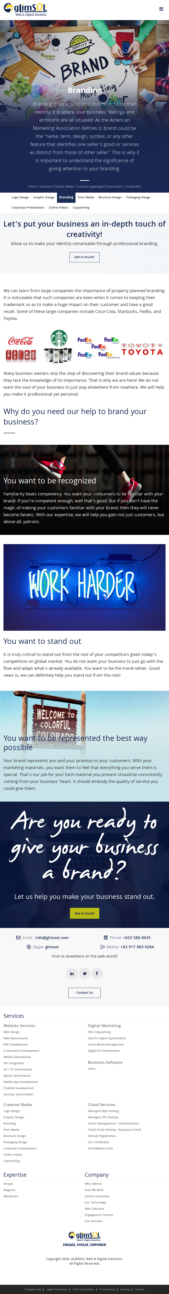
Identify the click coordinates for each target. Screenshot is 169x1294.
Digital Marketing (104, 1026)
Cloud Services (101, 1105)
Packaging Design (138, 197)
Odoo (91, 1069)
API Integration (13, 1063)
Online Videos (58, 207)
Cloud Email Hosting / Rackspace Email (114, 1130)
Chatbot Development (18, 1088)
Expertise (15, 1176)
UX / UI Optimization (17, 1070)
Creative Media (64, 186)
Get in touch (84, 914)
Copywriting (81, 207)
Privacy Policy (107, 1289)
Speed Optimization (17, 1076)
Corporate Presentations (20, 1149)
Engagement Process (99, 1215)
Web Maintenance (15, 1038)
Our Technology (95, 1203)
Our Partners (94, 1221)
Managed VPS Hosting (103, 1117)
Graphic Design (44, 197)
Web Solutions (94, 1209)
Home (32, 186)
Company (97, 1176)
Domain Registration (102, 1136)
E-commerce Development (21, 1051)
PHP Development (15, 1045)
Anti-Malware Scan (100, 1149)
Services (45, 186)
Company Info (33, 1289)
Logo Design (20, 197)
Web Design (11, 1032)
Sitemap (125, 1289)
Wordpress (10, 1196)
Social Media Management (106, 1045)
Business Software (105, 1063)
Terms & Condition (83, 1289)
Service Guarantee (97, 1196)
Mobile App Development (20, 1082)
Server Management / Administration (113, 1124)
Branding (42, 104)
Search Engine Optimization (107, 1038)
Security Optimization (18, 1095)
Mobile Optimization (17, 1057)
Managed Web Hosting (103, 1111)
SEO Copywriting (99, 1032)
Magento (9, 1190)
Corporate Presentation (28, 207)
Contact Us (84, 993)
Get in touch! (84, 257)
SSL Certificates (98, 1142)
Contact (140, 1289)
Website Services (19, 1026)
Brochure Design (110, 197)
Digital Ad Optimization (104, 1051)
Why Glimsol (93, 1184)
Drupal (8, 1184)
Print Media (86, 197)
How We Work (94, 1190)
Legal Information (56, 1289)
